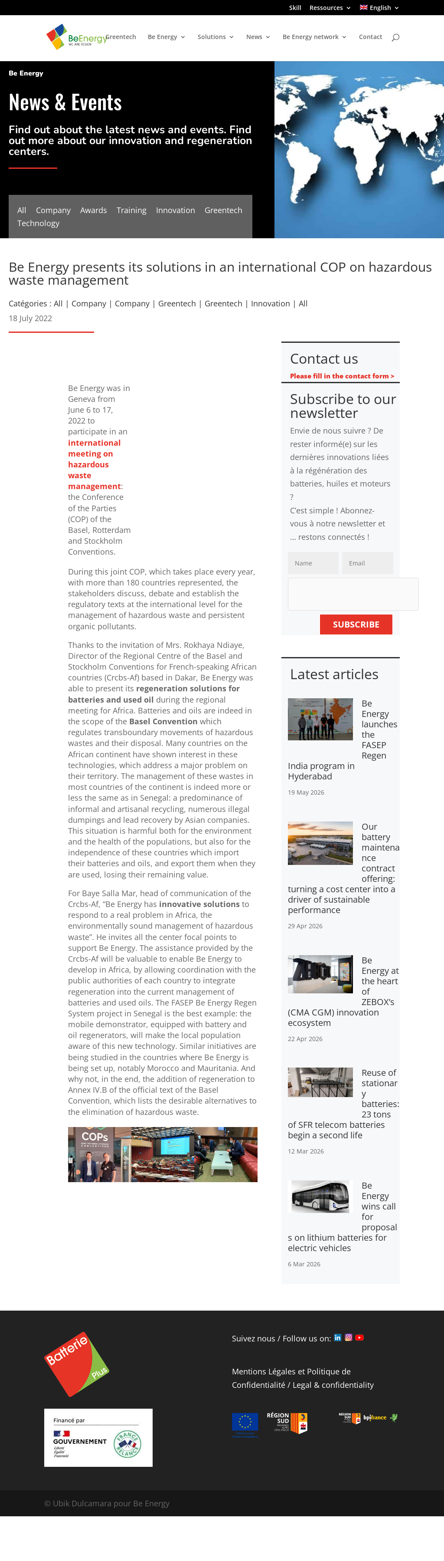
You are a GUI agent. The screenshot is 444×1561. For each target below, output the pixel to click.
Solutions (212, 37)
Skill (295, 8)
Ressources (326, 8)
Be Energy (162, 37)
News (254, 37)
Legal (302, 1385)
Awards (93, 211)
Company (53, 211)
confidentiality (348, 1385)
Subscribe (356, 624)
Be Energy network (311, 37)
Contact (370, 37)
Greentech (120, 37)
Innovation (175, 211)
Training (132, 211)
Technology (38, 224)
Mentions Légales (264, 1371)
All (21, 211)
